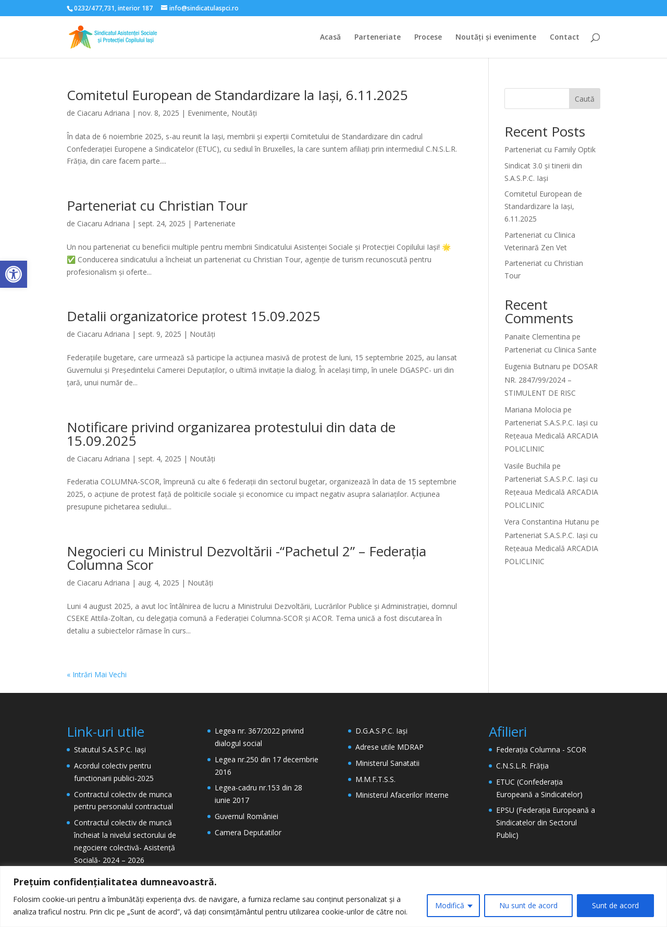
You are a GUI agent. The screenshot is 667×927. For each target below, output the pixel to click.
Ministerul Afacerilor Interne (402, 795)
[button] (13, 274)
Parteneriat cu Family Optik (550, 149)
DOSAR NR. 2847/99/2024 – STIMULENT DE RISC (551, 379)
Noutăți (244, 113)
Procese (428, 37)
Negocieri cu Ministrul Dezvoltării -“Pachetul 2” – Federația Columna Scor (246, 558)
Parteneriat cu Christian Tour (157, 205)
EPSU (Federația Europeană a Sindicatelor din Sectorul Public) (545, 822)
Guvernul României (246, 816)
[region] (333, 896)
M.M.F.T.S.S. (375, 779)
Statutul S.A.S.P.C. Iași (110, 749)
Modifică (449, 905)
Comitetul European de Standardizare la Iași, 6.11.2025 (237, 95)
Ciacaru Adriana (103, 113)
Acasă (330, 37)
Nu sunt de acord (528, 905)
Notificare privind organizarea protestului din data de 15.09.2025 (231, 434)
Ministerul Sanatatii (387, 763)
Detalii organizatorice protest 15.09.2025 (193, 316)
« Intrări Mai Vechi (97, 674)
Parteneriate (377, 37)
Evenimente (207, 113)
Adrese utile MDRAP (389, 747)
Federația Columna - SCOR (541, 749)
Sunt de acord (615, 905)
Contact (564, 37)
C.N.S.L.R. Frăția (522, 766)
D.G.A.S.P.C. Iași (381, 731)
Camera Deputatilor (248, 832)
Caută (585, 99)
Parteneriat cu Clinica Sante (550, 350)
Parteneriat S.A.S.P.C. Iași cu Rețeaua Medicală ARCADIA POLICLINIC (551, 436)
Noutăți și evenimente (495, 37)
